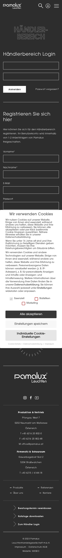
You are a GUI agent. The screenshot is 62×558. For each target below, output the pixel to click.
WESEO (35, 551)
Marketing (30, 303)
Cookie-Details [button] (14, 344)
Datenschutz (35, 547)
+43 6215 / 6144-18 (31, 473)
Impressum (20, 547)
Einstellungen (44, 288)
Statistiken (42, 298)
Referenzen (47, 488)
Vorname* (9, 152)
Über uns (18, 493)
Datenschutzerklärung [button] (33, 344)
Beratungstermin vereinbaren (34, 508)
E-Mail (6, 183)
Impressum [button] (49, 344)
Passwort (8, 199)
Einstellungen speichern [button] (31, 324)
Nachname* (10, 168)
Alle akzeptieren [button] (31, 314)
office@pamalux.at (32, 444)
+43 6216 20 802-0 (32, 434)
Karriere (47, 493)
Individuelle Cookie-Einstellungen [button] (31, 335)
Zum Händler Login (29, 524)
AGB (44, 547)
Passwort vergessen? (47, 89)
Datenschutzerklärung (26, 285)
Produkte (18, 488)
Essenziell (17, 298)
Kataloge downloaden (30, 516)
